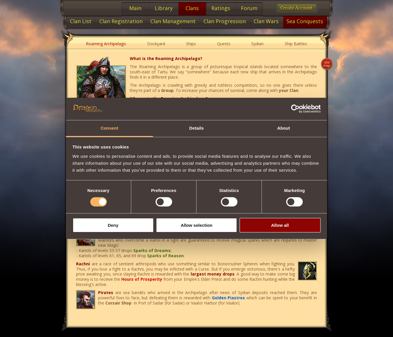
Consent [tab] (109, 128)
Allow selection (196, 225)
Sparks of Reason (165, 255)
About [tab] (283, 128)
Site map (326, 64)
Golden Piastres (228, 297)
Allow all (280, 225)
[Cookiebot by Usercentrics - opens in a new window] (295, 108)
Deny (113, 225)
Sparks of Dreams (152, 250)
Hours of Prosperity (141, 279)
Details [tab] (196, 128)
